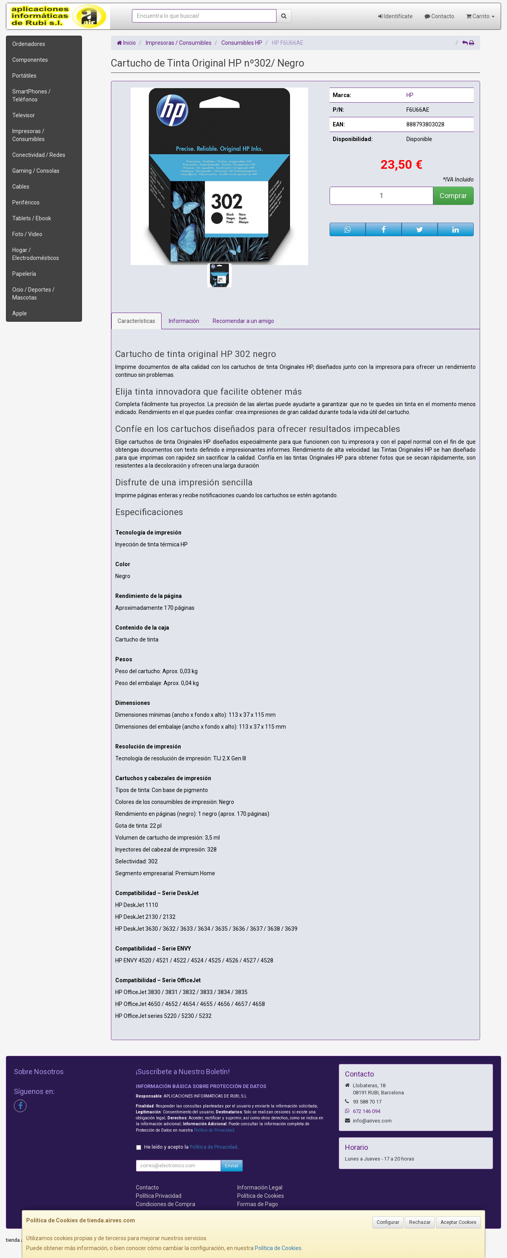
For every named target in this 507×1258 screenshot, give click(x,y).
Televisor (23, 115)
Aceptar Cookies (458, 1222)
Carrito (480, 16)
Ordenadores (28, 44)
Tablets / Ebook (31, 218)
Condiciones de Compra (165, 1204)
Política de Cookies (278, 1248)
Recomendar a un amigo (243, 321)
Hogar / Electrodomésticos (35, 254)
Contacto (439, 16)
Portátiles (24, 76)
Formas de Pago (257, 1204)
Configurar (388, 1222)
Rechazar (420, 1222)
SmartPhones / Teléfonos (31, 95)
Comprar (453, 195)
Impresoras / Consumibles (28, 135)
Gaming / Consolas (35, 171)
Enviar (231, 1165)
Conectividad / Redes (38, 155)
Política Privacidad (158, 1196)
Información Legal (259, 1187)
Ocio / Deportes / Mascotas (33, 293)
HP (410, 95)
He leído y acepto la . (191, 1147)
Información (184, 321)
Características (136, 321)
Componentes (30, 60)
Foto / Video (27, 234)
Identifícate (395, 16)
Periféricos (26, 202)
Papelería (24, 274)
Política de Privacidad (214, 1130)
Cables (20, 186)
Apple (19, 313)
